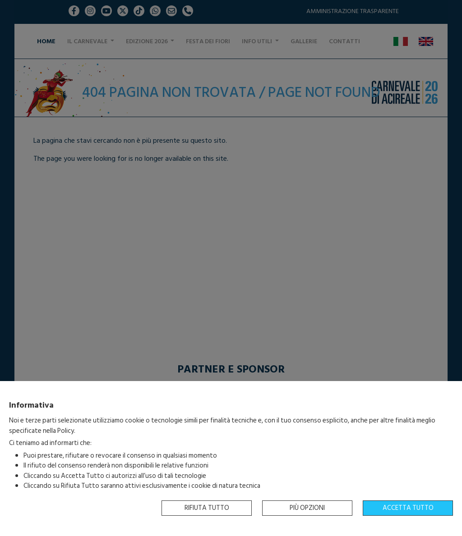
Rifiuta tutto (207, 507)
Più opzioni (307, 507)
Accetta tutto (408, 507)
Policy (65, 430)
